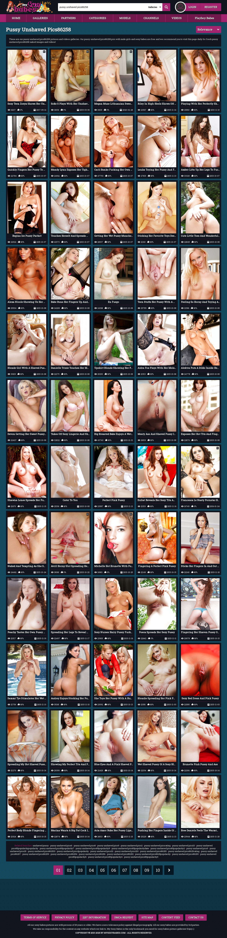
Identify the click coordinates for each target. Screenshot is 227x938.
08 (135, 870)
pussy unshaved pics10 (183, 845)
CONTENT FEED (171, 917)
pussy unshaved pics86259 (36, 854)
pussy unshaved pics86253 (185, 854)
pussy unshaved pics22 (101, 851)
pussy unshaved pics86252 (120, 854)
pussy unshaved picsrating (157, 845)
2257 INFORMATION (94, 917)
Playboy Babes (204, 18)
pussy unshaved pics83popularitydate (130, 848)
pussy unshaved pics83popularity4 (105, 856)
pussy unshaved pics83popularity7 (57, 848)
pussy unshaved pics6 (61, 845)
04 (91, 870)
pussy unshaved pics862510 (41, 851)
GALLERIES (40, 18)
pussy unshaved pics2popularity (73, 851)
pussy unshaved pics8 (85, 845)
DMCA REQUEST (123, 917)
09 (146, 870)
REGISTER (210, 7)
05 (102, 870)
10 (158, 870)
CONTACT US (196, 917)
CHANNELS (151, 18)
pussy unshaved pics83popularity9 (93, 848)
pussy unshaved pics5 (197, 848)
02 (69, 870)
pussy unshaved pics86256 (92, 854)
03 (80, 870)
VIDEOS (177, 18)
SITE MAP (147, 917)
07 (124, 870)
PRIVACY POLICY (64, 917)
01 (58, 870)
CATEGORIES (97, 18)
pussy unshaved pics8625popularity (153, 854)
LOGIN (192, 7)
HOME (16, 18)
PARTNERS (68, 18)
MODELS (125, 18)
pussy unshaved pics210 (127, 851)
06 (113, 870)
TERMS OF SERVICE (35, 917)
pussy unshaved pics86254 (64, 854)
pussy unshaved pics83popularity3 (141, 856)
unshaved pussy (41, 845)
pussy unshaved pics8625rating (183, 851)
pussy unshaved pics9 (108, 845)
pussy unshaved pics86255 (153, 851)
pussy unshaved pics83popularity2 (168, 848)
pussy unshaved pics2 (132, 845)
